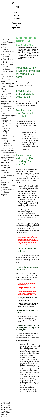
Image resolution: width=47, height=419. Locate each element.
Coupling (5, 61)
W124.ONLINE (6, 407)
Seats (3, 113)
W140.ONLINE (6, 411)
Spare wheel (5, 133)
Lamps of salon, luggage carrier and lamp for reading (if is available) (8, 181)
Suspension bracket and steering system (8, 67)
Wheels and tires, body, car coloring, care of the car (8, 72)
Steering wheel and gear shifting (7, 137)
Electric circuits (7, 196)
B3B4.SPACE (5, 415)
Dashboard (5, 135)
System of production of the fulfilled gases (7, 58)
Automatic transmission (9, 64)
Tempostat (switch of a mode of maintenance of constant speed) (8, 157)
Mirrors (4, 127)
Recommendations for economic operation (8, 153)
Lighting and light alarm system (7, 161)
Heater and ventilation (5, 173)
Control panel (7, 167)
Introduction (6, 39)
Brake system (6, 69)
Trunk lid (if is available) (5, 131)
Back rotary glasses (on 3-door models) (8, 110)
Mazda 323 (4, 36)
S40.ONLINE (5, 404)
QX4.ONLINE (5, 402)
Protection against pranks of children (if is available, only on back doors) (7, 102)
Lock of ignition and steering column (8, 141)
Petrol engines (6, 41)
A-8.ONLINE (5, 406)
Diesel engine (6, 56)
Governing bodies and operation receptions (7, 84)
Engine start (6, 143)
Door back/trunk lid (7, 123)
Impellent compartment (5, 193)
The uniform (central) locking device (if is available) (7, 96)
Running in (5, 90)
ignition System (7, 49)
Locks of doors (6, 93)
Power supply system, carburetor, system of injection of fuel (7, 52)
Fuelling (4, 125)
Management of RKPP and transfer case (7, 146)
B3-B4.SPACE (5, 413)
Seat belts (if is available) (6, 121)
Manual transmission (8, 63)
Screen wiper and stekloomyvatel (7, 164)
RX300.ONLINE (6, 409)
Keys (3, 91)
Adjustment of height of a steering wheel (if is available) (8, 116)
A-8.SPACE (4, 416)
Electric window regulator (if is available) (8, 107)
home (43, 40)
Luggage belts (6, 128)
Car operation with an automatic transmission (8, 149)
